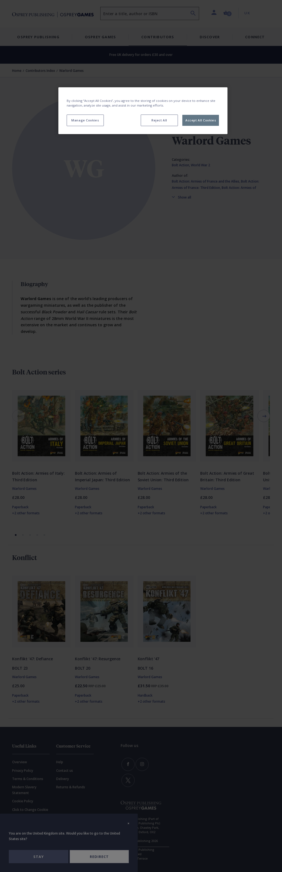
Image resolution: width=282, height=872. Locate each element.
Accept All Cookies (200, 120)
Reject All (159, 120)
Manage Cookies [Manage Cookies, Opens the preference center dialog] (85, 120)
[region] (142, 110)
